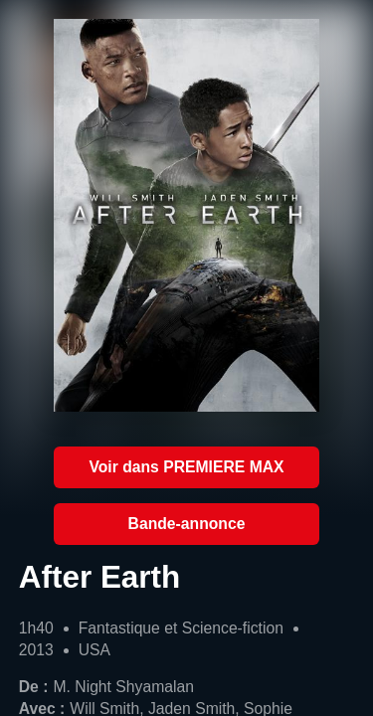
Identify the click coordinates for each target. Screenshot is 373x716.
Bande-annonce (187, 523)
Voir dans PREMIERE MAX (186, 466)
